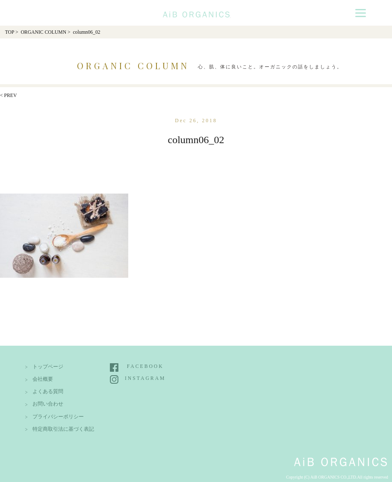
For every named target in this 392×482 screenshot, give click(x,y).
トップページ (47, 367)
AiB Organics (196, 11)
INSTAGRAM (145, 378)
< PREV (8, 95)
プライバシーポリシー (58, 417)
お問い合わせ (47, 404)
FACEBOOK (145, 366)
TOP (9, 32)
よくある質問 (47, 391)
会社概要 (42, 379)
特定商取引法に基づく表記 (63, 429)
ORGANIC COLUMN (43, 32)
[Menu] (360, 12)
